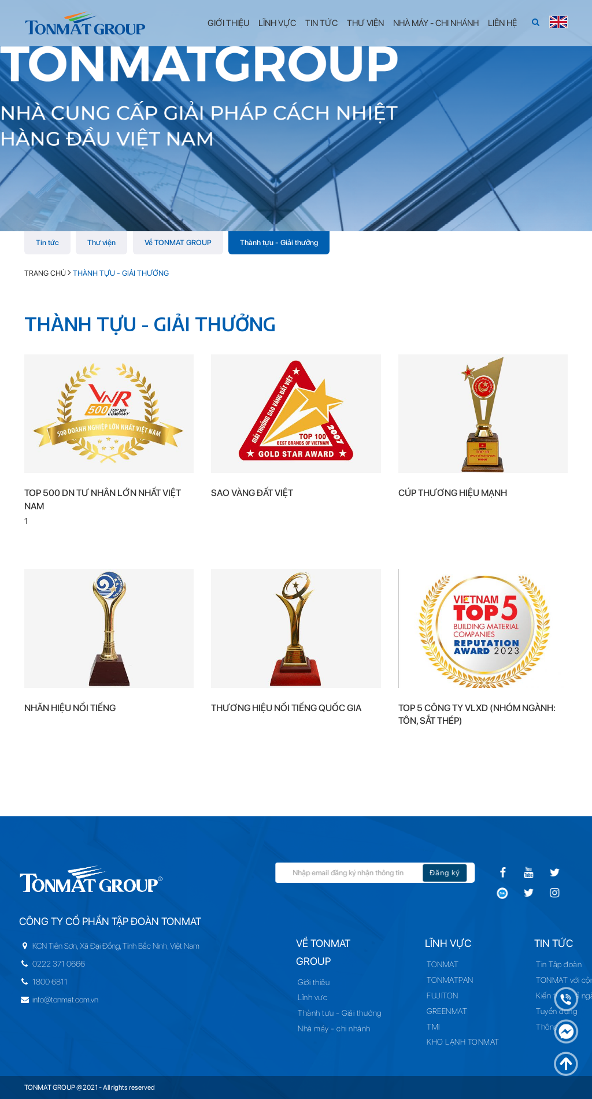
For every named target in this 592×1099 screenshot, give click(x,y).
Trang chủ (45, 273)
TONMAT (444, 964)
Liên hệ (502, 23)
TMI (434, 1026)
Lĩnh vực (277, 23)
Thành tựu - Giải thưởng (279, 242)
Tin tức (321, 23)
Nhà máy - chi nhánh (355, 1028)
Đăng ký (483, 872)
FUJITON (444, 995)
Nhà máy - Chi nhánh (436, 23)
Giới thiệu (228, 23)
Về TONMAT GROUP (178, 242)
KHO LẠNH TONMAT (464, 1041)
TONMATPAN (451, 980)
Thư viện (365, 23)
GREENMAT (448, 1011)
